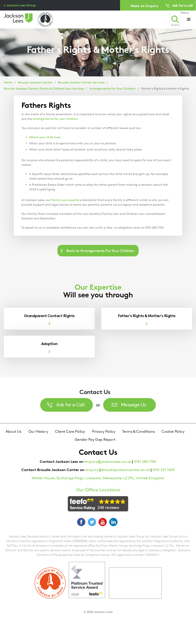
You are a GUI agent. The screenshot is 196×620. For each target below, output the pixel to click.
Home (8, 82)
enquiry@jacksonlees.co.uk (107, 461)
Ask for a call (182, 5)
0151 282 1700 (145, 461)
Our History (38, 431)
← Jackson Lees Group (20, 5)
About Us (13, 431)
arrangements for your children (55, 119)
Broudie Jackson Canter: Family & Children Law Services (44, 88)
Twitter (91, 522)
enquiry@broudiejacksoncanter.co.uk (117, 470)
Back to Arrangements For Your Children (100, 250)
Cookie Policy (173, 431)
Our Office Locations (98, 489)
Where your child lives (44, 137)
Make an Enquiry (144, 5)
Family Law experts (65, 200)
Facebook (81, 522)
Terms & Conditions (138, 431)
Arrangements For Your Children (112, 88)
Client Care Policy (70, 431)
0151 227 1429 (164, 470)
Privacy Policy (103, 431)
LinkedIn (113, 522)
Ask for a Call (70, 404)
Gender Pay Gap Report (95, 439)
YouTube (102, 522)
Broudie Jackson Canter (35, 82)
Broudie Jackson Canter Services (81, 82)
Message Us (133, 404)
